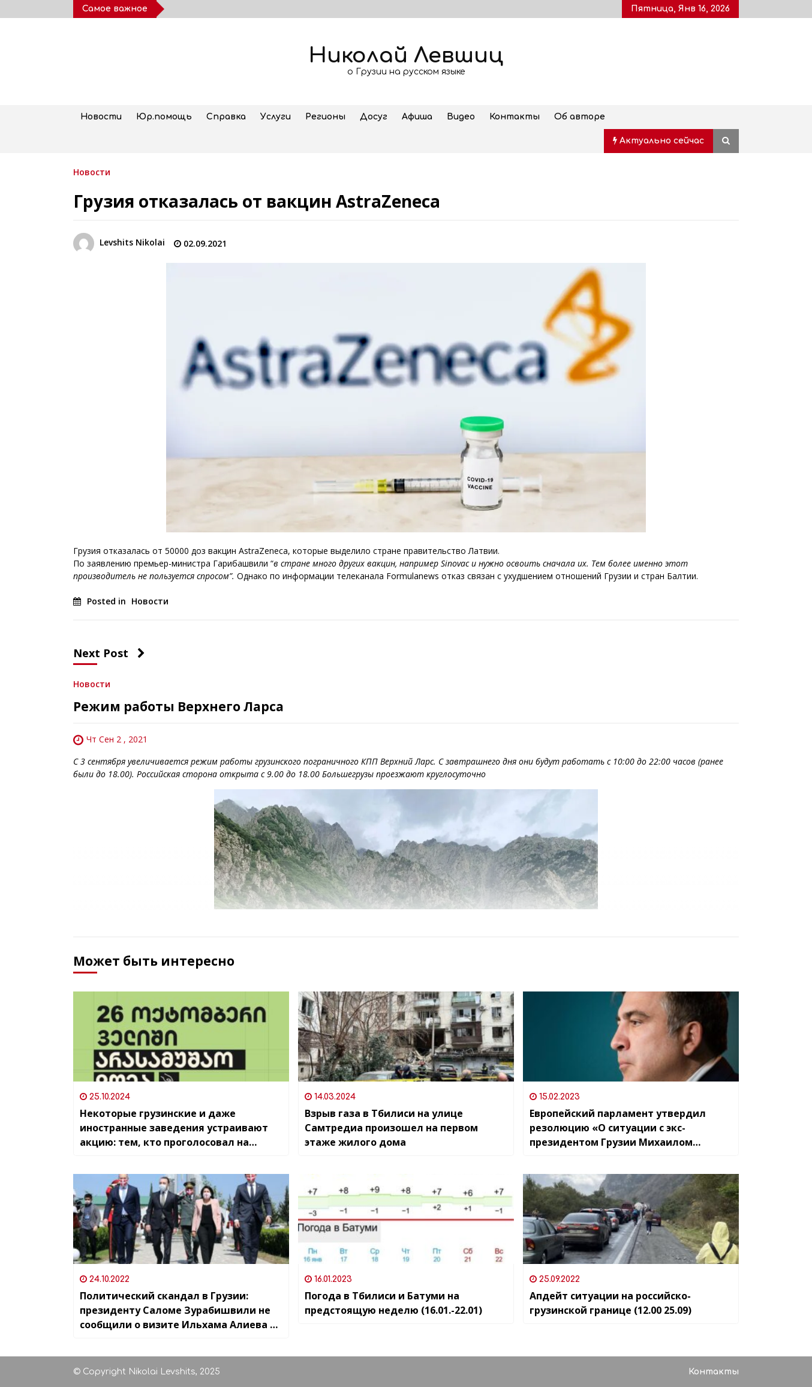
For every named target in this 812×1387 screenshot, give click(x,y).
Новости (101, 116)
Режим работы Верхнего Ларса (178, 706)
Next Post (109, 653)
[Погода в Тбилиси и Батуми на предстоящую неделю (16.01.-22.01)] (406, 1219)
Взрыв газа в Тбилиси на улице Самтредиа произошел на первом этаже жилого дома (391, 1128)
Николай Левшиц (406, 55)
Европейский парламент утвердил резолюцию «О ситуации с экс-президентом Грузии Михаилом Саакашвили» (618, 1128)
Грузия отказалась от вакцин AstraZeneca (256, 201)
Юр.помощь (164, 116)
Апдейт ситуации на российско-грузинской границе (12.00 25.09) (610, 1303)
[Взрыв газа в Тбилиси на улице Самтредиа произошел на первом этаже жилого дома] (406, 1036)
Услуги (275, 116)
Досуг (373, 116)
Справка (226, 116)
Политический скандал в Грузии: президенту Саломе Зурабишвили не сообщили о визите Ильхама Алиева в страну (178, 1310)
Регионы (325, 116)
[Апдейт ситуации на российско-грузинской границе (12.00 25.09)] (631, 1219)
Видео (461, 116)
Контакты (514, 116)
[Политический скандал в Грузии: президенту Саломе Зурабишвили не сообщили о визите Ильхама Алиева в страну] (181, 1219)
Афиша (417, 116)
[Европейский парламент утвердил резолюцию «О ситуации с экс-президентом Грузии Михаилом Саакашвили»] (631, 1036)
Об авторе (579, 116)
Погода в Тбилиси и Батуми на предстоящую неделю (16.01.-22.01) (393, 1303)
